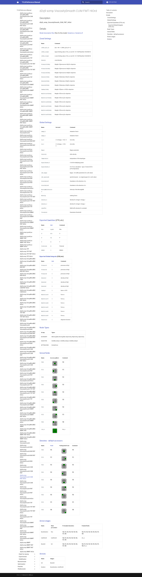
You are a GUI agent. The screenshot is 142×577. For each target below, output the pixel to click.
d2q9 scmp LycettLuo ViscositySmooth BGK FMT (27, 136)
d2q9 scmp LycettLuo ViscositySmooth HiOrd (26, 183)
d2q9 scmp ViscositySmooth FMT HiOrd (26, 488)
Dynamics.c (71, 33)
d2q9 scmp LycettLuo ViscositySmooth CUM (26, 152)
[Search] (92, 2)
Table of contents (111, 10)
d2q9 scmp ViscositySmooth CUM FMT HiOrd (26, 473)
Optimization (27, 560)
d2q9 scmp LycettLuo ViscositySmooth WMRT (27, 207)
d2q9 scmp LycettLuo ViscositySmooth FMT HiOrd (26, 178)
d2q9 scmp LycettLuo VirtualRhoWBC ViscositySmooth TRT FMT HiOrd (27, 65)
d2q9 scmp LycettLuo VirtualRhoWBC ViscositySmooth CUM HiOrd (26, 26)
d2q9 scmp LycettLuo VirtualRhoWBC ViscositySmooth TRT (26, 52)
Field (51, 445)
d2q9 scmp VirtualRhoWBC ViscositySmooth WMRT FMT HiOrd (27, 410)
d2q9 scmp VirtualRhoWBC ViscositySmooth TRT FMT (27, 384)
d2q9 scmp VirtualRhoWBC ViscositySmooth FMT (27, 365)
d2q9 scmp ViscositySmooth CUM (26, 462)
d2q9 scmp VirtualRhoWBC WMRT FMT (27, 425)
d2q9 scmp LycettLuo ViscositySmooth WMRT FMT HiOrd (27, 218)
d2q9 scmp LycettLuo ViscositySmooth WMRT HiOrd (27, 224)
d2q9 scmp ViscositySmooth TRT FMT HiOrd (27, 507)
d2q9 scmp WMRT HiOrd (27, 547)
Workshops (26, 570)
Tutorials (26, 567)
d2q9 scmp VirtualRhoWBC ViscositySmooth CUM (27, 344)
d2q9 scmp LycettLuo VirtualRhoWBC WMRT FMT (26, 111)
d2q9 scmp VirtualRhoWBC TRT (27, 303)
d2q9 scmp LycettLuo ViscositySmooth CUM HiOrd (26, 168)
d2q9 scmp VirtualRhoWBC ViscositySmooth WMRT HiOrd (27, 416)
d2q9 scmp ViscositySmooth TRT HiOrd (26, 512)
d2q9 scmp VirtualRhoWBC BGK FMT (27, 262)
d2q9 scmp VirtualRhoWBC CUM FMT (27, 278)
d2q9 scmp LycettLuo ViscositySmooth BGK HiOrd (26, 147)
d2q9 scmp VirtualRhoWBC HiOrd (27, 299)
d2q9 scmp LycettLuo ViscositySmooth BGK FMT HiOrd (27, 141)
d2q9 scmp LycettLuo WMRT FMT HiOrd (26, 237)
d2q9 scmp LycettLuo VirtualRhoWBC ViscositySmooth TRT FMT (27, 58)
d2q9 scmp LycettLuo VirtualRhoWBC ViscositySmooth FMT (26, 33)
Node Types (110, 29)
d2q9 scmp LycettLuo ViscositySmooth (26, 127)
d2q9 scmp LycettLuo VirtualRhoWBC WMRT (26, 106)
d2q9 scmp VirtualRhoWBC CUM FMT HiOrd (27, 283)
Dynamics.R (79, 33)
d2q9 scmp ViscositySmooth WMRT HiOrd (27, 534)
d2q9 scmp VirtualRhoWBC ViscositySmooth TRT (27, 380)
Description (109, 12)
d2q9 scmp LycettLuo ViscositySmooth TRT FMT (27, 191)
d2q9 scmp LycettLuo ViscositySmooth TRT (26, 187)
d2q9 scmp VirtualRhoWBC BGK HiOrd (27, 270)
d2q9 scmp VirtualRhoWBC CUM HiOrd (27, 287)
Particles (27, 562)
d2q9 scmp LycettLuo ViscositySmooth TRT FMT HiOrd (27, 196)
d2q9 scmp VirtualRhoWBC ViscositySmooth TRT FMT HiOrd (27, 389)
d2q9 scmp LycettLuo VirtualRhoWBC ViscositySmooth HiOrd (26, 46)
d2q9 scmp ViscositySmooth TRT (26, 497)
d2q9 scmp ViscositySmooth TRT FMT (27, 502)
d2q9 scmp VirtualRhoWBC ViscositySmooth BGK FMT (27, 328)
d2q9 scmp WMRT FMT (26, 541)
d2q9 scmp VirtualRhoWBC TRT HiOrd (27, 316)
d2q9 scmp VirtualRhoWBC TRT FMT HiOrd (27, 312)
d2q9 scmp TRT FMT (26, 247)
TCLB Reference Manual (24, 10)
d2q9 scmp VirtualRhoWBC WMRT (27, 421)
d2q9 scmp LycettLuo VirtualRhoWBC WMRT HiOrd (26, 122)
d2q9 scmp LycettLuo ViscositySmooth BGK (26, 132)
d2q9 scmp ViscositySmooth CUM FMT (26, 467)
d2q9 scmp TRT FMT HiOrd (27, 250)
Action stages (111, 36)
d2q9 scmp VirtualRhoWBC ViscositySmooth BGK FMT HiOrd (27, 333)
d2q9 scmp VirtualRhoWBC (27, 254)
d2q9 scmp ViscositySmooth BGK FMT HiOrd (27, 451)
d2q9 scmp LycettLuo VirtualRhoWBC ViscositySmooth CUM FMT (26, 11)
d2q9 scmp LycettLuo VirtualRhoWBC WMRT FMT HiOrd (26, 117)
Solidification (27, 555)
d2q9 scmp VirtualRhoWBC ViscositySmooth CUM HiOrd (27, 361)
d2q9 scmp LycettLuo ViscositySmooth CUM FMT (26, 157)
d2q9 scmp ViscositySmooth (25, 438)
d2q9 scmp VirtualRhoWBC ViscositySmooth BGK (27, 324)
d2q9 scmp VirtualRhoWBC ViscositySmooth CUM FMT (27, 349)
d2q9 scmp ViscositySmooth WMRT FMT (27, 522)
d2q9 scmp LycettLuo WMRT (26, 229)
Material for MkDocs (27, 575)
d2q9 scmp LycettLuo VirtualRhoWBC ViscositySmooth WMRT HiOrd (27, 100)
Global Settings (111, 20)
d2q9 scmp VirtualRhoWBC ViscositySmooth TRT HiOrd (27, 395)
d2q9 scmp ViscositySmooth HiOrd (26, 493)
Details (108, 15)
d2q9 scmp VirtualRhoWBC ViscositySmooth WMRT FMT (27, 405)
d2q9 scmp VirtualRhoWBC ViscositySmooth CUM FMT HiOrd (27, 355)
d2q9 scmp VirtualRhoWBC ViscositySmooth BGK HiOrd (27, 339)
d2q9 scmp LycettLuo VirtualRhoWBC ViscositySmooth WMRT (27, 78)
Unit (51, 225)
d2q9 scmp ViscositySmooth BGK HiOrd (26, 457)
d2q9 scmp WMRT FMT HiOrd (26, 544)
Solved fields (111, 31)
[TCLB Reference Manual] (18, 2)
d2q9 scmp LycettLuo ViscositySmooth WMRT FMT (27, 212)
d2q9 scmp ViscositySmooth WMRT (27, 517)
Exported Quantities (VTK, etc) (116, 22)
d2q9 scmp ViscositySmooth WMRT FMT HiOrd (27, 528)
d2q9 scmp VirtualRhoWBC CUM (27, 274)
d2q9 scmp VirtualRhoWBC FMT (27, 291)
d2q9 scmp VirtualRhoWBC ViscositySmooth (27, 320)
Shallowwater (27, 565)
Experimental (27, 552)
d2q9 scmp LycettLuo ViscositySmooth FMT (26, 173)
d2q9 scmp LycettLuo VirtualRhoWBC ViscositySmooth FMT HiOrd (26, 40)
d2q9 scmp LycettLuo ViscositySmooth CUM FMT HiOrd (26, 162)
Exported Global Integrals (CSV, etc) (115, 25)
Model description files (47, 33)
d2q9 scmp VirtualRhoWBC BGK (27, 258)
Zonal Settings (111, 17)
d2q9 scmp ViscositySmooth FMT (26, 483)
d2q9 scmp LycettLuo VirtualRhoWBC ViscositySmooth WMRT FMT (27, 85)
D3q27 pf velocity (27, 550)
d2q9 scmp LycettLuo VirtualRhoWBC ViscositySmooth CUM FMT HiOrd (26, 19)
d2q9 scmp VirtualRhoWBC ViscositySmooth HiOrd (27, 375)
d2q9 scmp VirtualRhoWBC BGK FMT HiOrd (27, 266)
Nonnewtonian (27, 557)
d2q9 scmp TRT (24, 245)
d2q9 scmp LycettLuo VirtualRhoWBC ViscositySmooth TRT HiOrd (26, 72)
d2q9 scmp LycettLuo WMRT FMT (26, 233)
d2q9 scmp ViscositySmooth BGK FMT (27, 446)
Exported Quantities (47, 220)
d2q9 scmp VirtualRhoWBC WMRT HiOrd (27, 433)
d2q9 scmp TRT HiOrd (26, 252)
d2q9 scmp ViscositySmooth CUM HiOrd (26, 478)
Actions (109, 39)
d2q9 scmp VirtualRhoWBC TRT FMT (27, 307)
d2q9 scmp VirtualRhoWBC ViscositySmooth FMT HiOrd (27, 370)
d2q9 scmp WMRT (25, 538)
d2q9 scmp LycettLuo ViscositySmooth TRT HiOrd (26, 202)
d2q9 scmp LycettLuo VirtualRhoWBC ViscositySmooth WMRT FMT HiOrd (27, 93)
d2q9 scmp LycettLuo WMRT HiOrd (26, 241)
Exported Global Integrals (48, 256)
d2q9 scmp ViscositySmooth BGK (26, 442)
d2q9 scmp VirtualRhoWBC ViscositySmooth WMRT (27, 400)
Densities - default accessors (115, 34)
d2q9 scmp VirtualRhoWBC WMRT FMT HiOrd (27, 429)
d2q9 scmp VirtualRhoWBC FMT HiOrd (27, 295)
